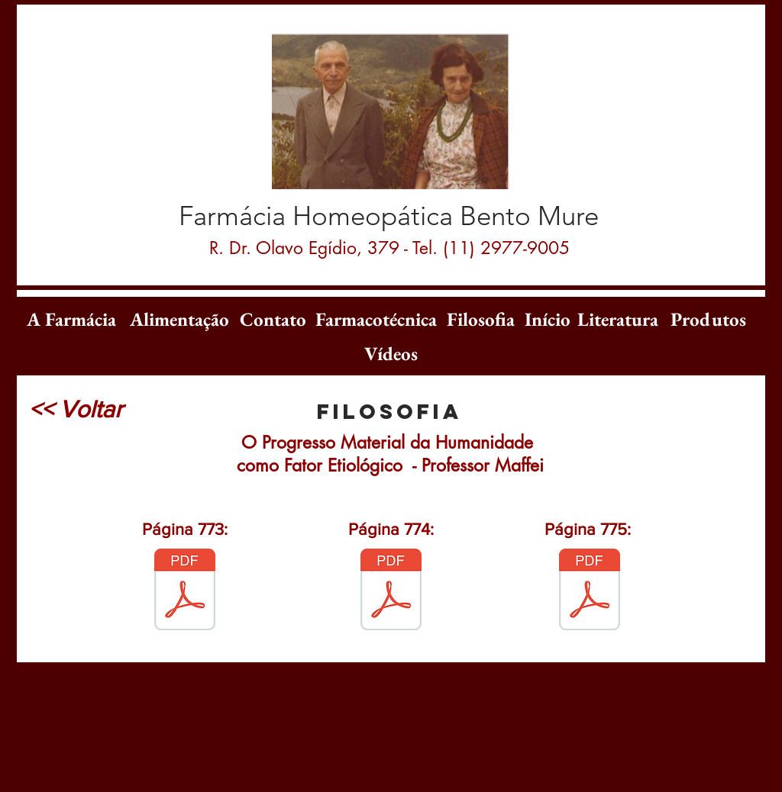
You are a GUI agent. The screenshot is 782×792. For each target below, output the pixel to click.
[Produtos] (708, 319)
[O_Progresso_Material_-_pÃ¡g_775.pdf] (589, 591)
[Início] (547, 319)
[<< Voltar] (75, 409)
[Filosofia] (480, 319)
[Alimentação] (179, 319)
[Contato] (273, 319)
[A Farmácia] (71, 319)
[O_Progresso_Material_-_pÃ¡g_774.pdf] (391, 591)
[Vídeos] (391, 353)
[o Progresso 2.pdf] (184, 591)
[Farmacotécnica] (375, 319)
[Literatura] (618, 319)
